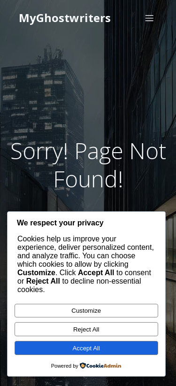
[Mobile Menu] (149, 18)
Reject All (86, 329)
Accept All (86, 348)
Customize (86, 310)
